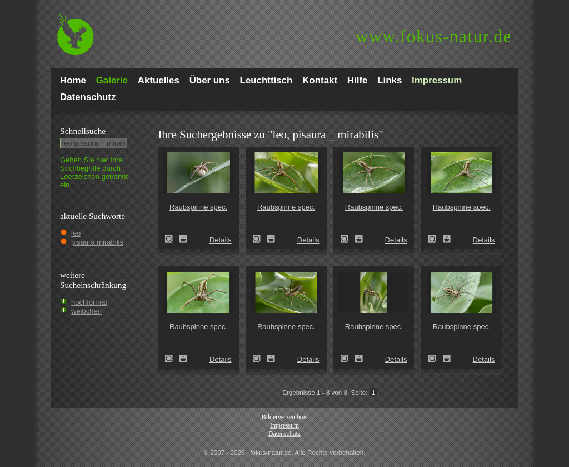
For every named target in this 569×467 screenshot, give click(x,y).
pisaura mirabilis (97, 242)
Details (220, 240)
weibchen (86, 311)
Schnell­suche (83, 131)
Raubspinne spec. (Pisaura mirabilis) (172, 239)
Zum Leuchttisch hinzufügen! (183, 239)
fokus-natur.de (434, 36)
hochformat (89, 302)
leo (76, 233)
